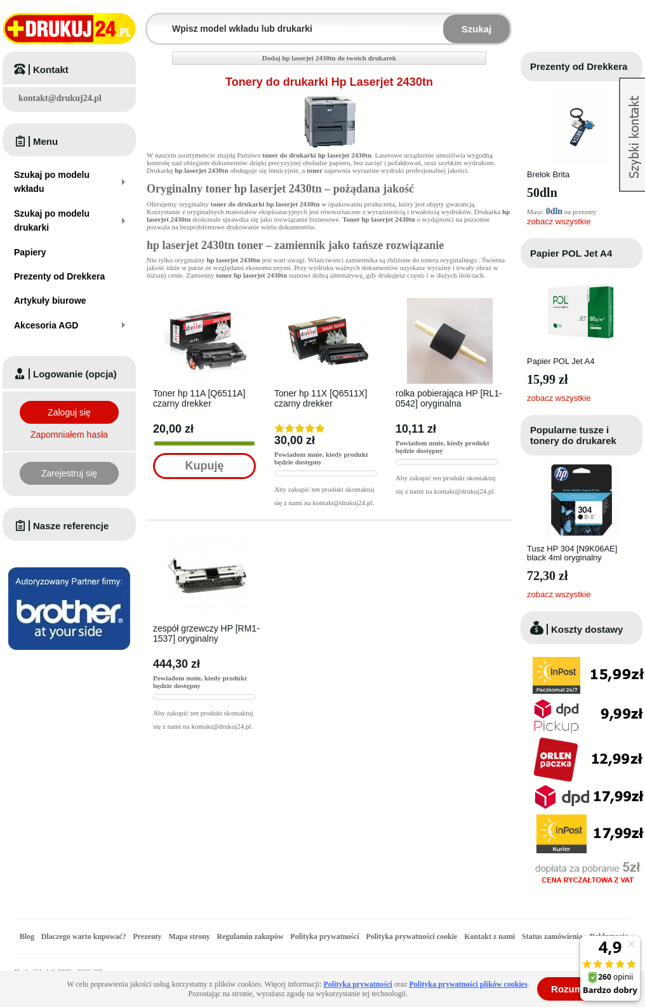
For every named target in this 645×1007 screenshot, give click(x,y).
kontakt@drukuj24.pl (60, 98)
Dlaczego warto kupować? (83, 936)
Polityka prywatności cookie (411, 936)
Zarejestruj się (69, 473)
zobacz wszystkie (558, 221)
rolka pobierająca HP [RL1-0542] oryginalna (449, 398)
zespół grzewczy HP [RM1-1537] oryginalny (206, 633)
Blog (27, 936)
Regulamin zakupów (250, 936)
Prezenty (147, 936)
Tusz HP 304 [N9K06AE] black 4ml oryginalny (572, 553)
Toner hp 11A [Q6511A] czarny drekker (199, 398)
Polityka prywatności (324, 936)
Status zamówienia (553, 936)
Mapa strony (188, 936)
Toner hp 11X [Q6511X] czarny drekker (320, 398)
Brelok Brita (548, 174)
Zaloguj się (69, 412)
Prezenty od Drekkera (578, 66)
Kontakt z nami (489, 936)
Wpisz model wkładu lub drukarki (155, 21)
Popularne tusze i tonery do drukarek (573, 435)
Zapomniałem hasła (69, 434)
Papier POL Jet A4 (571, 253)
